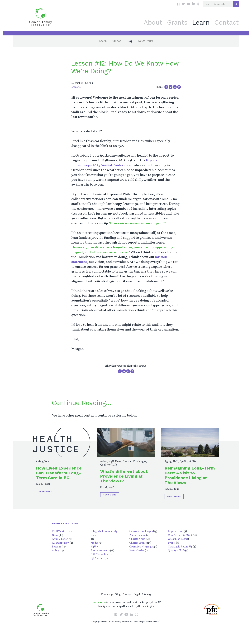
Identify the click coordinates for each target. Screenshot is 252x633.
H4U (111, 461)
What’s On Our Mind (180, 535)
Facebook (178, 4)
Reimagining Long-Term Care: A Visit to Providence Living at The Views (190, 475)
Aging (39, 461)
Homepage (107, 594)
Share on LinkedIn (175, 87)
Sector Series (136, 550)
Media (94, 543)
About (153, 22)
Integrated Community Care (104, 533)
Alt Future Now (60, 543)
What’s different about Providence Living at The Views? (124, 476)
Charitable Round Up (180, 547)
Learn (201, 22)
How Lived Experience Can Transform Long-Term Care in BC (58, 473)
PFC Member (211, 609)
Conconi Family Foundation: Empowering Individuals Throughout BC (40, 17)
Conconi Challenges (134, 461)
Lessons (76, 87)
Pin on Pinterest (179, 87)
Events (172, 543)
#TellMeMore (60, 531)
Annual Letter (60, 539)
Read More (45, 491)
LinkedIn (193, 4)
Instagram (198, 4)
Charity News (137, 539)
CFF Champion (99, 554)
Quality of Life (108, 465)
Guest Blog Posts (177, 539)
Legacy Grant (175, 531)
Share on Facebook (166, 87)
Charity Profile (138, 543)
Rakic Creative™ (153, 621)
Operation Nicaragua (141, 547)
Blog (130, 41)
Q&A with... (97, 558)
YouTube (188, 4)
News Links (145, 41)
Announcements (100, 550)
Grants (177, 22)
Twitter (183, 4)
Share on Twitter (170, 87)
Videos (116, 41)
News (47, 461)
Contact (226, 22)
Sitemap (146, 594)
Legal (137, 594)
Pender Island (137, 535)
